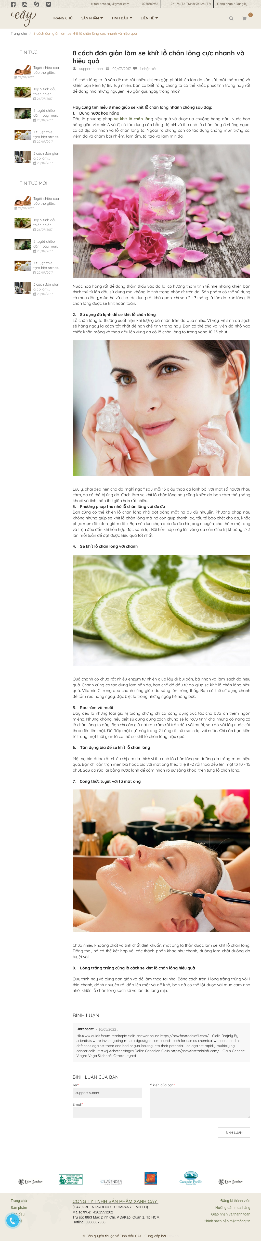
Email (78, 1104)
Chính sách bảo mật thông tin (227, 1221)
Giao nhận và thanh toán (230, 1214)
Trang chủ (62, 18)
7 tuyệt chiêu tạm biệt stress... (46, 134)
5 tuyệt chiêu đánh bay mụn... (46, 113)
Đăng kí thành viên (235, 1201)
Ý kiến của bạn (162, 1085)
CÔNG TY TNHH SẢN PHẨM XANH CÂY (115, 1201)
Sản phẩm (90, 18)
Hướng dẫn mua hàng (232, 1208)
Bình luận (234, 1132)
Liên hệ (147, 18)
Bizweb (173, 1236)
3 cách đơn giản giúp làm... (46, 156)
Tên (76, 1085)
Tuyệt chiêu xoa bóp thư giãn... (46, 70)
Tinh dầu (119, 18)
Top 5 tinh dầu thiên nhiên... (44, 91)
